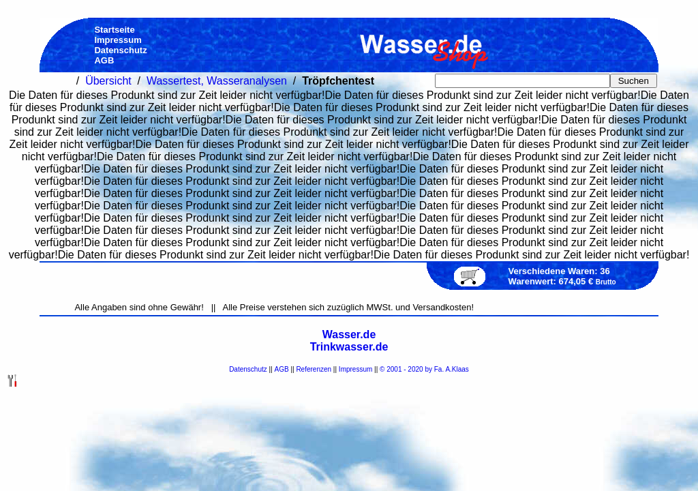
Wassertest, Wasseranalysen (217, 81)
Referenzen (313, 369)
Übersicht (108, 81)
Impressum (355, 369)
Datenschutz (248, 369)
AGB (282, 369)
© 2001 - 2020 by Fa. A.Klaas (424, 369)
